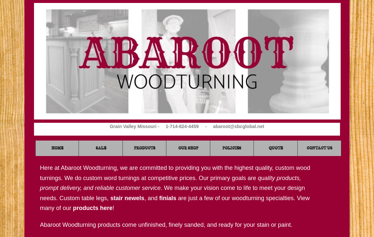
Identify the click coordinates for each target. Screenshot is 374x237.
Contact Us (319, 147)
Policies (231, 147)
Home (57, 147)
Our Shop (188, 147)
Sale (101, 147)
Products (144, 147)
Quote (276, 147)
